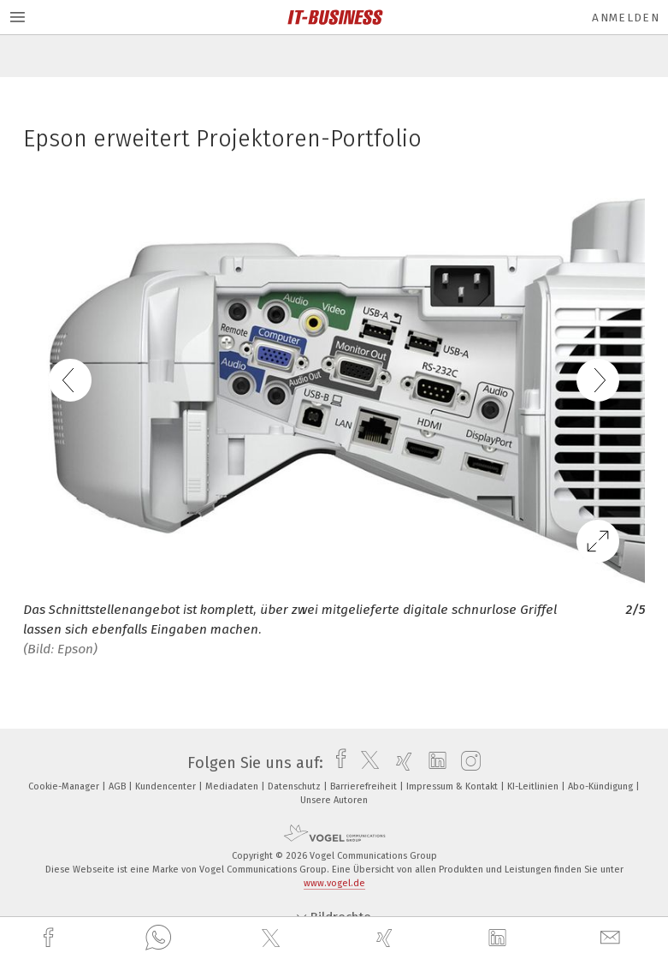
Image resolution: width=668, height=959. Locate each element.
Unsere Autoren (334, 800)
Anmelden (625, 17)
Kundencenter (166, 786)
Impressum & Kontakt (453, 786)
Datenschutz (295, 786)
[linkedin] (499, 938)
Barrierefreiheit (364, 786)
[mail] (612, 938)
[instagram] (466, 763)
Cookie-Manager (65, 786)
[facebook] (50, 938)
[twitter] (273, 938)
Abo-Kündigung (601, 786)
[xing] (387, 938)
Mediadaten (233, 786)
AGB (118, 786)
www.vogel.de (334, 883)
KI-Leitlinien (534, 786)
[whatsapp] (158, 938)
